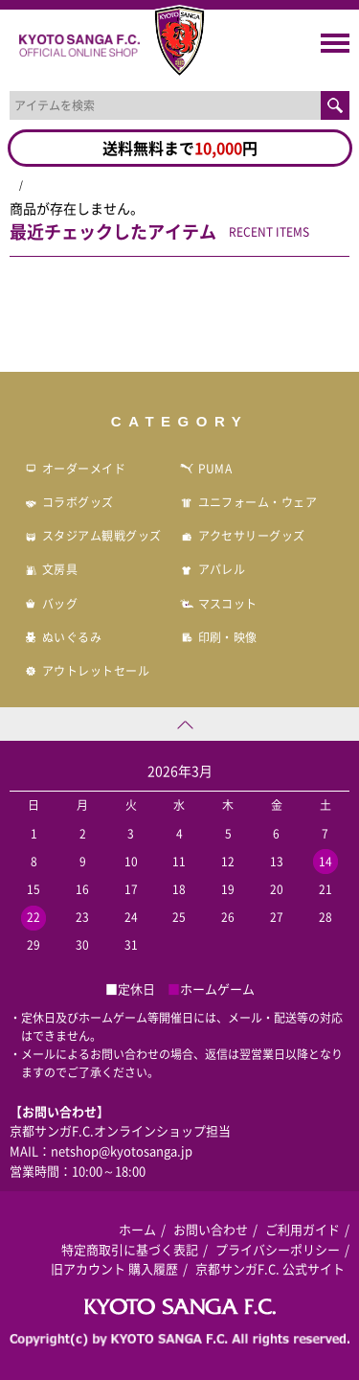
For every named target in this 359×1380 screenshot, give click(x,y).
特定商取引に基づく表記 (129, 1249)
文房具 (51, 569)
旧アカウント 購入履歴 (114, 1268)
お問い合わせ (210, 1229)
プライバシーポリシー (277, 1249)
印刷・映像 (219, 637)
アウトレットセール (86, 670)
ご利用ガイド (302, 1229)
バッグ (51, 603)
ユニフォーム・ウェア (249, 502)
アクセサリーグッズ (242, 535)
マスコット (219, 603)
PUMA (206, 468)
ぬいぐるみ (62, 637)
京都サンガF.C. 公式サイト (270, 1268)
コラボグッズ (69, 502)
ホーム (137, 1229)
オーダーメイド (74, 468)
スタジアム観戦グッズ (93, 535)
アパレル (213, 569)
